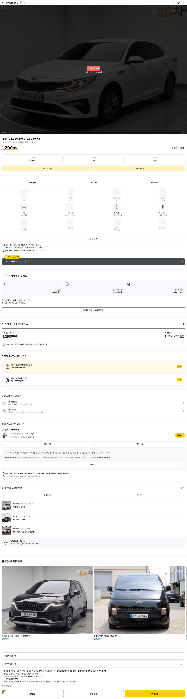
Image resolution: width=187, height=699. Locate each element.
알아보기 (93, 366)
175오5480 (15, 2)
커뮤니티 (47, 495)
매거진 (139, 495)
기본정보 (93, 182)
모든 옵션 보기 (93, 239)
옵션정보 (32, 182)
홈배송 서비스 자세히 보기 (93, 310)
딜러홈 (179, 435)
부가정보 (154, 182)
